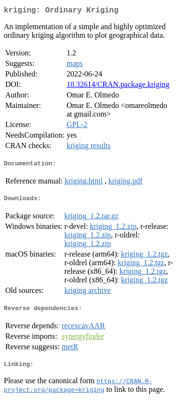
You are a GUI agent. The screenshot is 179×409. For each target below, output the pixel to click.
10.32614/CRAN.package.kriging (117, 86)
